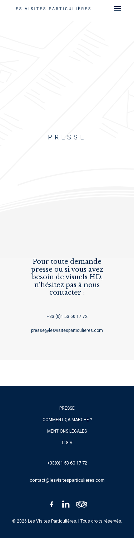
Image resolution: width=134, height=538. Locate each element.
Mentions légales (67, 431)
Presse (67, 408)
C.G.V (67, 442)
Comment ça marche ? (67, 419)
